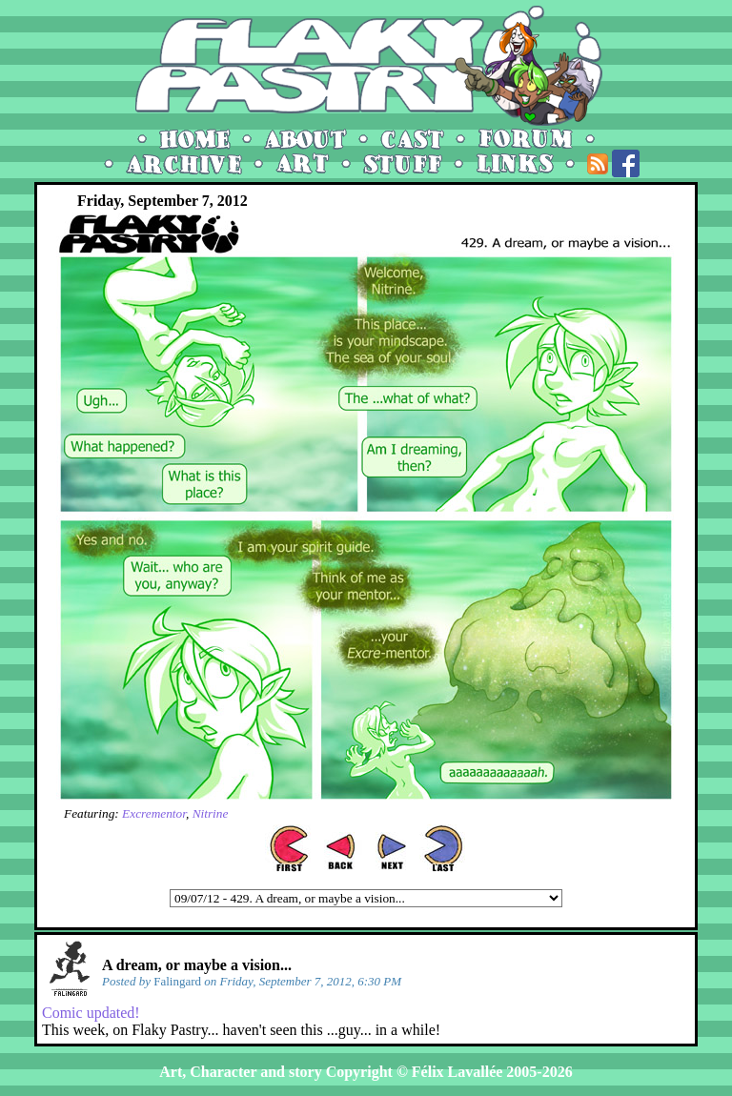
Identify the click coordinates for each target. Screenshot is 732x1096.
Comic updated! (91, 1013)
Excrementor (154, 813)
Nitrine (211, 813)
